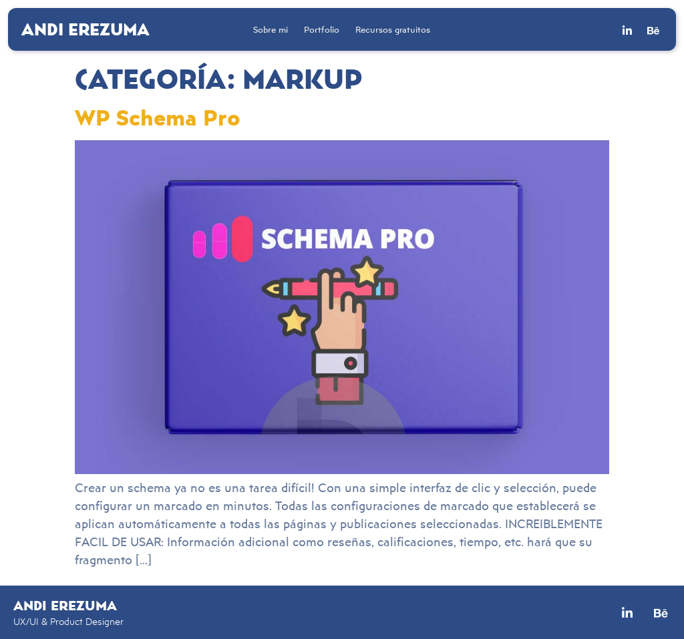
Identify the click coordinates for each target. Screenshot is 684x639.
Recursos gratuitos (392, 29)
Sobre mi (270, 29)
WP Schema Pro (157, 117)
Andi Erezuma (85, 28)
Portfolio (321, 29)
